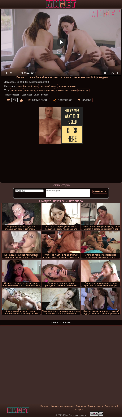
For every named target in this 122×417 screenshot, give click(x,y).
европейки (29, 90)
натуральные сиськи (66, 90)
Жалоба (86, 100)
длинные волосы (45, 90)
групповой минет (48, 86)
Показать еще (60, 322)
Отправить (99, 191)
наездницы (16, 90)
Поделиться (65, 100)
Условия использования (62, 406)
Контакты (44, 406)
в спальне (83, 90)
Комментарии (40, 100)
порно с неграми (67, 86)
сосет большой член (27, 86)
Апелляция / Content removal (89, 406)
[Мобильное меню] (2, 4)
